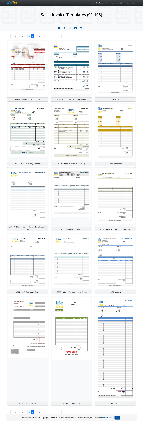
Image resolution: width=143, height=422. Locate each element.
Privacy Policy (107, 418)
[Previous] (9, 36)
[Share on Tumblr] (81, 28)
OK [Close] (117, 418)
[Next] (60, 36)
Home (92, 3)
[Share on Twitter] (64, 28)
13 (56, 36)
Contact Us (131, 3)
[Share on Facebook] (59, 28)
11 (47, 36)
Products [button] (99, 3)
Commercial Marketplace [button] (115, 3)
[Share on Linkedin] (75, 28)
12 (52, 36)
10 (43, 36)
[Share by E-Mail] (70, 28)
